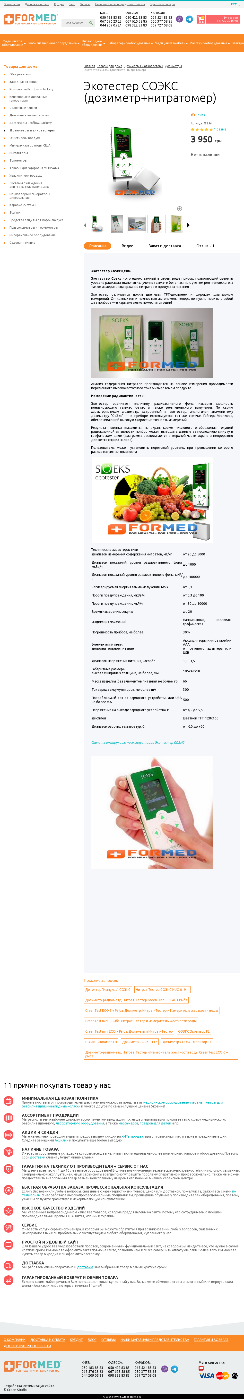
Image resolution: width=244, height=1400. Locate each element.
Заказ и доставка (165, 246)
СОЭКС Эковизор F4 (101, 1043)
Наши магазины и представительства (120, 4)
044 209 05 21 (111, 26)
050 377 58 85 (161, 22)
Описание (97, 246)
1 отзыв (220, 130)
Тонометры (18, 161)
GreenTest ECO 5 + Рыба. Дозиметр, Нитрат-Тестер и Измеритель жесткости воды (151, 1011)
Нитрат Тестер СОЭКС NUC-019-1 (162, 990)
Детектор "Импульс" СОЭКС (108, 990)
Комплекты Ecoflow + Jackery (31, 90)
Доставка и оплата (37, 4)
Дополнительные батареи (29, 116)
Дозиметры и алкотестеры (32, 131)
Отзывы (85, 4)
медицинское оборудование (166, 1103)
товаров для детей (155, 1124)
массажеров (128, 1124)
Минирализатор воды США (30, 146)
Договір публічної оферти (27, 1347)
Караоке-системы (22, 205)
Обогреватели (20, 75)
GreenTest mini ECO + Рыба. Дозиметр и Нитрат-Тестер (129, 1032)
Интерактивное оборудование (32, 235)
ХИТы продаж (133, 1137)
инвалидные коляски (63, 1107)
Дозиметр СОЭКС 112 (139, 1043)
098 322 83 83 (136, 26)
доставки (37, 1158)
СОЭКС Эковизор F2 (194, 1032)
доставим (85, 1268)
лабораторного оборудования (80, 1124)
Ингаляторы (18, 153)
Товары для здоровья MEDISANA (34, 168)
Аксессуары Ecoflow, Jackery (30, 123)
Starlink (14, 213)
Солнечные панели (23, 108)
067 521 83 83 (161, 18)
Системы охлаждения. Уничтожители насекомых (29, 185)
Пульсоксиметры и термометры (33, 228)
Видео (127, 246)
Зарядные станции (23, 82)
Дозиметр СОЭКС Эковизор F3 (187, 1043)
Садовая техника (22, 243)
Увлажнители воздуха (26, 176)
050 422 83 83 (136, 18)
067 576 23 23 (111, 22)
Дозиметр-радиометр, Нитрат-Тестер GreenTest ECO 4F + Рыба (136, 1001)
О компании (12, 4)
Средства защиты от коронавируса (36, 220)
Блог (72, 4)
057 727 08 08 (161, 26)
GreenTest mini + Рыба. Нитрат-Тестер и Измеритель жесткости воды (141, 1022)
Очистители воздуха (25, 138)
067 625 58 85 (136, 22)
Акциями (62, 1141)
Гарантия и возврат (162, 4)
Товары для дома (20, 67)
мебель (196, 1103)
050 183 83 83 (111, 18)
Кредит (59, 4)
